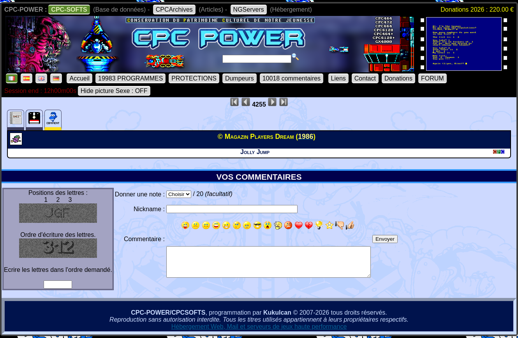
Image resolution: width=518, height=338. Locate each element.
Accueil (79, 78)
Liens (338, 78)
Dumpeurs (239, 78)
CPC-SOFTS (69, 9)
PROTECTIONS (194, 78)
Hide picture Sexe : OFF (114, 91)
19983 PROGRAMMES (130, 78)
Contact (365, 78)
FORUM (432, 78)
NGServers (248, 9)
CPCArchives (174, 9)
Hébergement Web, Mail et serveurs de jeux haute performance (259, 326)
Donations (398, 78)
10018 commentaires (292, 78)
